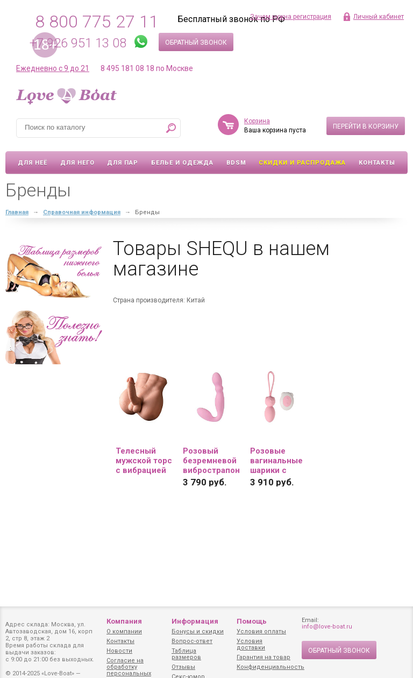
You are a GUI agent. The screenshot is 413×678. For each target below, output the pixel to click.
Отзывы (183, 666)
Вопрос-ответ (192, 641)
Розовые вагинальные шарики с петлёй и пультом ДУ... (277, 460)
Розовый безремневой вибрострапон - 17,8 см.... (211, 460)
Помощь (252, 621)
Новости (119, 650)
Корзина (257, 121)
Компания (124, 621)
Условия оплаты (261, 631)
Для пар (122, 162)
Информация (195, 621)
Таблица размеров (186, 654)
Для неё (32, 162)
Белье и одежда (182, 162)
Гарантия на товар (263, 657)
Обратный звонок (196, 42)
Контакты (377, 162)
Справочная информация (81, 212)
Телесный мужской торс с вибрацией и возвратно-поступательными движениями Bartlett (144, 460)
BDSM (236, 162)
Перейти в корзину (365, 126)
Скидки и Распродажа (302, 162)
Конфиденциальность (270, 666)
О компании (124, 631)
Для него (77, 162)
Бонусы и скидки (198, 631)
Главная (17, 212)
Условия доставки (251, 644)
